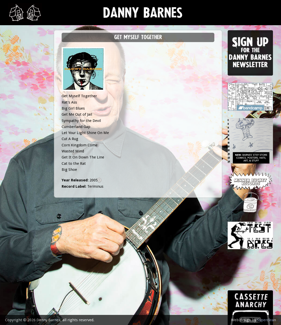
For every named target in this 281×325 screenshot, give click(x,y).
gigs (14, 77)
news (15, 52)
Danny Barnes (143, 15)
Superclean (266, 320)
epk (13, 126)
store (16, 102)
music (15, 64)
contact (18, 139)
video (15, 114)
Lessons (18, 89)
